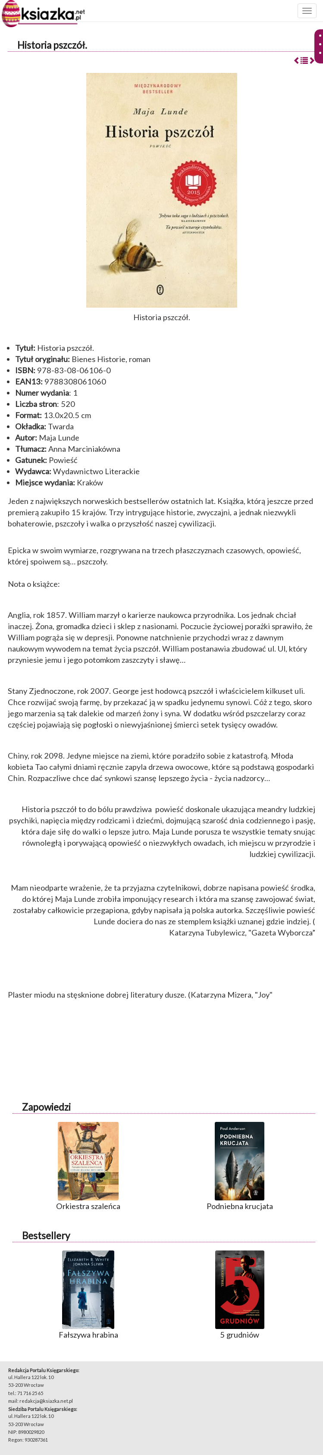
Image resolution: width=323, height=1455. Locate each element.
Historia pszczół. (52, 45)
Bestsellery (46, 1235)
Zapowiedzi (46, 1107)
